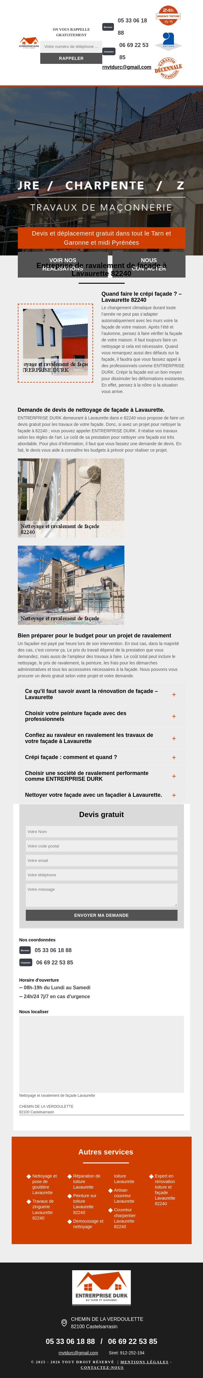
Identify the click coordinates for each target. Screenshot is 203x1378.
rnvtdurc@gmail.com (126, 67)
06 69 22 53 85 (134, 51)
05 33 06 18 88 (132, 27)
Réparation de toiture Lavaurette (86, 1181)
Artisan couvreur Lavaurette (124, 1196)
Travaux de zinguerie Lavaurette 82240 (43, 1209)
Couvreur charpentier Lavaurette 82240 (125, 1218)
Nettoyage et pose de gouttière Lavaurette (45, 1184)
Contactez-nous (102, 1367)
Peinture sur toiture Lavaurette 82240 (84, 1204)
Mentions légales (144, 1362)
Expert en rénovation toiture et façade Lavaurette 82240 (165, 1190)
